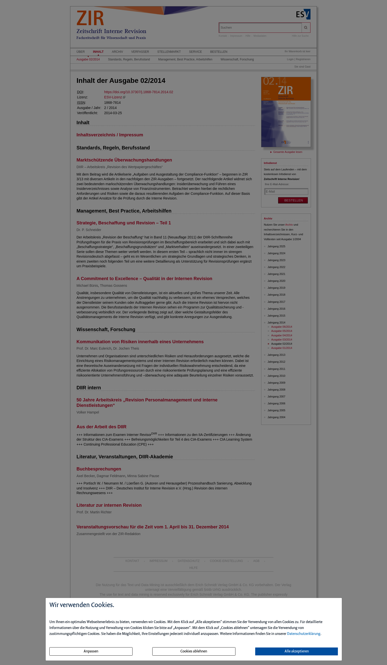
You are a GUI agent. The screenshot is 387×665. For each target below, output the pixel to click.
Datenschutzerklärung (303, 634)
